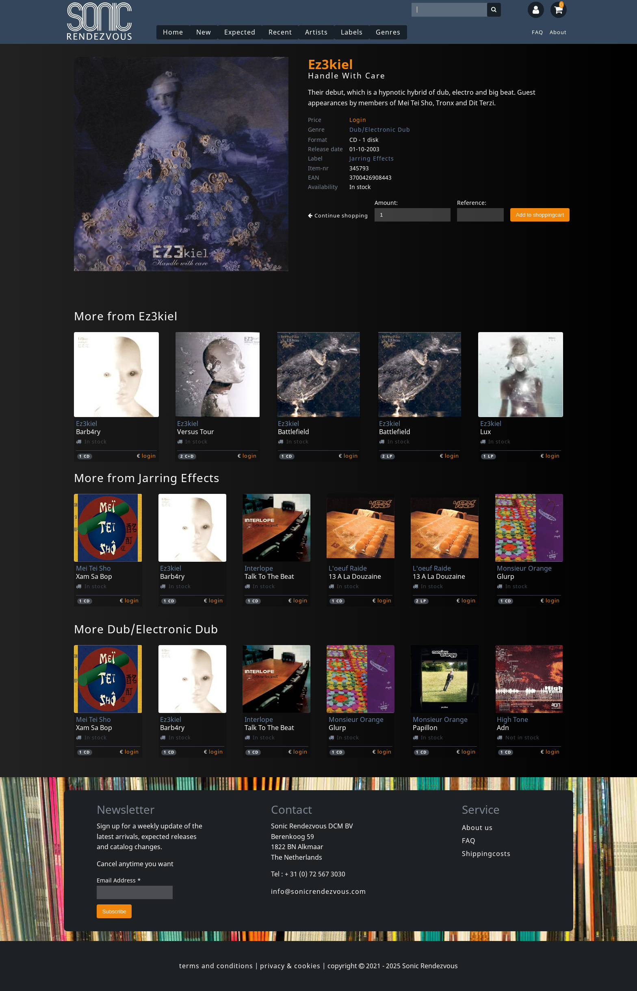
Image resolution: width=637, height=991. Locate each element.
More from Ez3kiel (126, 316)
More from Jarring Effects (146, 477)
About (558, 32)
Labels (352, 32)
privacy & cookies (290, 965)
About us (477, 827)
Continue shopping (338, 215)
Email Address (119, 880)
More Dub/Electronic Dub (146, 629)
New (203, 32)
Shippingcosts (486, 853)
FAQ (537, 32)
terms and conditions (216, 965)
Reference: (471, 202)
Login (357, 120)
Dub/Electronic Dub (379, 129)
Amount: (386, 202)
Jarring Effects (371, 158)
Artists (316, 32)
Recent (280, 32)
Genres (388, 32)
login (149, 455)
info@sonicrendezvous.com (318, 891)
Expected (240, 32)
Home (173, 32)
